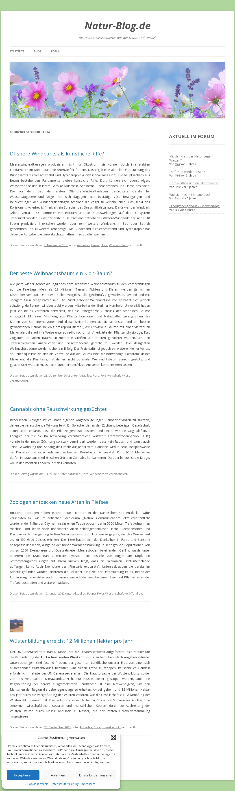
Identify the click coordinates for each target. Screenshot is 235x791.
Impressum (88, 784)
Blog (37, 51)
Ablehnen (58, 775)
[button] (113, 737)
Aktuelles (83, 245)
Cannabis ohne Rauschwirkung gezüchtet (58, 408)
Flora (104, 245)
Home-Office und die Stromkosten (194, 183)
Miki (177, 164)
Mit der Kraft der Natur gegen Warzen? (190, 158)
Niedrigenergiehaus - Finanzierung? (194, 206)
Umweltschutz (111, 727)
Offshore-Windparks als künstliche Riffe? (57, 153)
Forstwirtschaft (111, 375)
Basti (178, 187)
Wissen (127, 375)
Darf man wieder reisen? (187, 172)
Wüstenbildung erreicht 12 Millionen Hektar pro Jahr (71, 640)
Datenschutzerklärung (64, 784)
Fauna (95, 245)
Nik (177, 210)
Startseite (17, 51)
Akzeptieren (23, 775)
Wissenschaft (118, 245)
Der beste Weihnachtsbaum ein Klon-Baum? (61, 273)
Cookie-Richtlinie (37, 784)
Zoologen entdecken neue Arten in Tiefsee (59, 501)
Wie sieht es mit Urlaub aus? (189, 194)
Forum (56, 51)
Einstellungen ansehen (96, 775)
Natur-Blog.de (118, 25)
